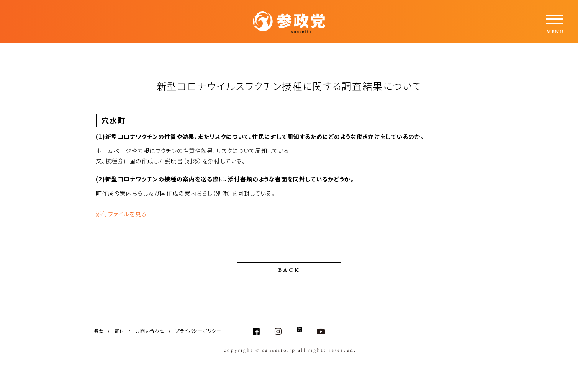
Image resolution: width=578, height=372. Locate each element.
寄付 (119, 330)
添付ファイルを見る (121, 214)
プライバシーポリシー (198, 330)
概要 (99, 330)
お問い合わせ (150, 330)
